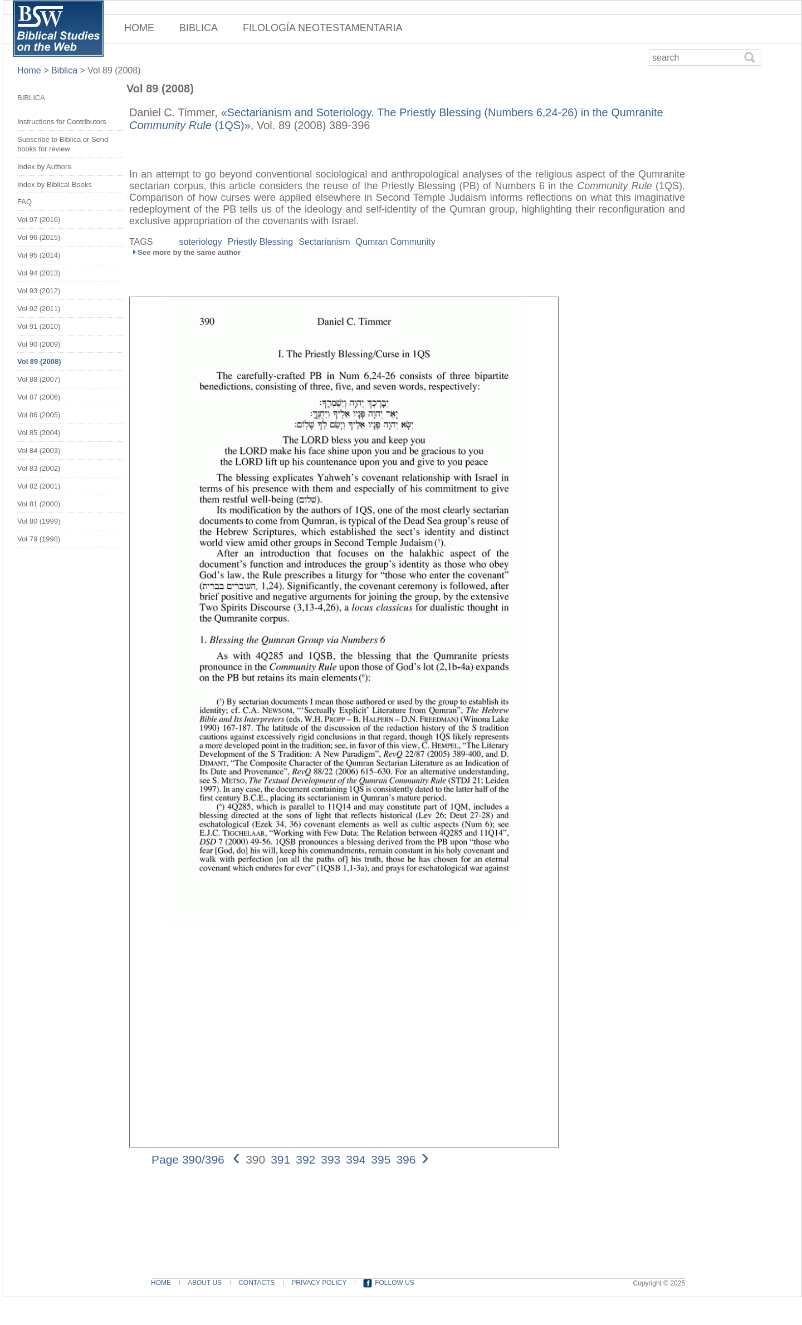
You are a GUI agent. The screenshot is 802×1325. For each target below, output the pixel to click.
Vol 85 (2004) (38, 432)
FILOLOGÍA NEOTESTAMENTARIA (322, 27)
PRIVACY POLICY (318, 1283)
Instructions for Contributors (61, 121)
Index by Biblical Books (54, 184)
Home (30, 70)
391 (280, 1159)
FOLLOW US (394, 1283)
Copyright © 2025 (659, 1283)
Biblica (64, 70)
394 (355, 1159)
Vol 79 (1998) (38, 539)
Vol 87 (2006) (38, 397)
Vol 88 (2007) (38, 379)
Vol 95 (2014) (38, 255)
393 (330, 1159)
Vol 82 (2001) (38, 486)
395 (380, 1159)
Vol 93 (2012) (38, 291)
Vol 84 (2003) (38, 450)
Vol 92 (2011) (38, 308)
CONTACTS (256, 1283)
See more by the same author (189, 252)
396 (405, 1159)
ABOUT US (205, 1283)
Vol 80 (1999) (38, 521)
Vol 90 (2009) (38, 344)
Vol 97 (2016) (38, 219)
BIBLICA (198, 27)
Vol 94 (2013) (38, 273)
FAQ (24, 202)
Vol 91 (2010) (38, 326)
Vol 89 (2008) (113, 70)
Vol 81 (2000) (38, 504)
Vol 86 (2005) (38, 415)
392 (305, 1159)
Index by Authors (44, 166)
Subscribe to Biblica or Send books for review (62, 144)
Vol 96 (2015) (38, 237)
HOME (139, 27)
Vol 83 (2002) (38, 468)
